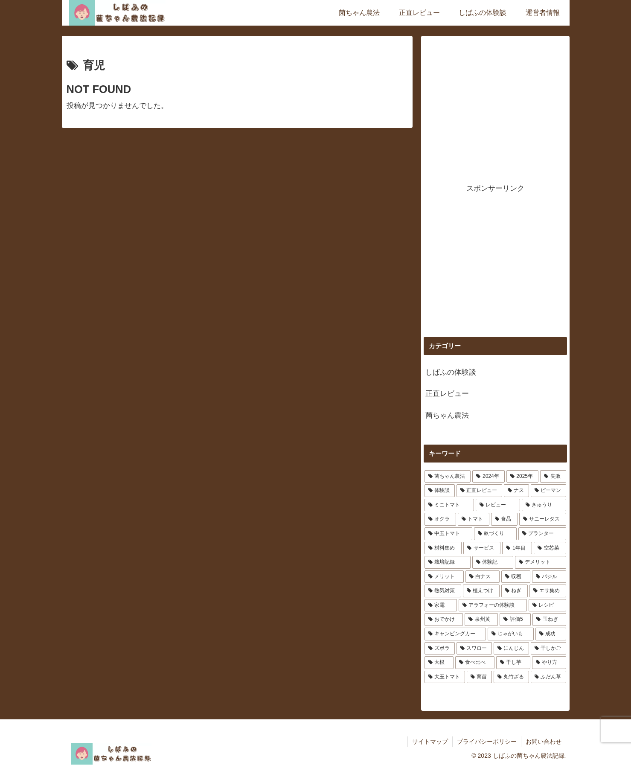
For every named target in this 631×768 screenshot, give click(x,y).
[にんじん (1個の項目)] (511, 648)
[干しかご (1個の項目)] (548, 648)
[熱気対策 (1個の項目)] (443, 591)
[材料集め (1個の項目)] (443, 548)
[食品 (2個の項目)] (504, 519)
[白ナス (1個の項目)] (482, 576)
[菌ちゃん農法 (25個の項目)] (448, 476)
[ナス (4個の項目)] (516, 490)
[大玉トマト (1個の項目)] (445, 677)
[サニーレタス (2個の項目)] (542, 519)
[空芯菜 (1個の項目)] (550, 548)
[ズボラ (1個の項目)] (440, 648)
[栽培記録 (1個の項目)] (448, 562)
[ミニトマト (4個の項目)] (449, 505)
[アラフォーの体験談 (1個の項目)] (493, 605)
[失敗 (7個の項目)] (553, 476)
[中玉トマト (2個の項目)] (448, 533)
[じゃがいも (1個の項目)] (511, 634)
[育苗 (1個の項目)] (479, 677)
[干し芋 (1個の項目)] (513, 662)
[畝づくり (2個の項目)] (495, 533)
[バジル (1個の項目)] (549, 576)
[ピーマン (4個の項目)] (548, 490)
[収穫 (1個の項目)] (515, 576)
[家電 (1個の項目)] (441, 605)
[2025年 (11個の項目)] (522, 476)
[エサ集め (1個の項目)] (547, 591)
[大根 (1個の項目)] (439, 662)
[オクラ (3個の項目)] (440, 519)
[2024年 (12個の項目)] (488, 476)
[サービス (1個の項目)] (481, 548)
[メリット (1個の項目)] (444, 576)
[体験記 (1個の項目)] (492, 562)
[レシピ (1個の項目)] (547, 605)
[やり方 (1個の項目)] (549, 662)
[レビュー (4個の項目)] (498, 505)
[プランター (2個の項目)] (542, 533)
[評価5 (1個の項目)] (515, 619)
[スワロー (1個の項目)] (474, 648)
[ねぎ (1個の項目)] (514, 591)
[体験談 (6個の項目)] (440, 490)
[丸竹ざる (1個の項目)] (511, 677)
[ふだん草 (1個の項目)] (548, 677)
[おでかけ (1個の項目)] (444, 619)
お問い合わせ (543, 741)
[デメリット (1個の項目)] (540, 562)
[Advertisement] (495, 104)
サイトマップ (430, 741)
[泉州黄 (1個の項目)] (481, 619)
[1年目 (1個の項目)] (517, 548)
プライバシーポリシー (487, 741)
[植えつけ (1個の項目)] (481, 591)
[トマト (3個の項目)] (473, 519)
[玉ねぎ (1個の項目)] (549, 619)
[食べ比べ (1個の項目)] (474, 662)
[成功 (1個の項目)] (550, 634)
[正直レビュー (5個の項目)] (479, 490)
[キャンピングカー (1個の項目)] (455, 634)
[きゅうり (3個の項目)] (544, 505)
